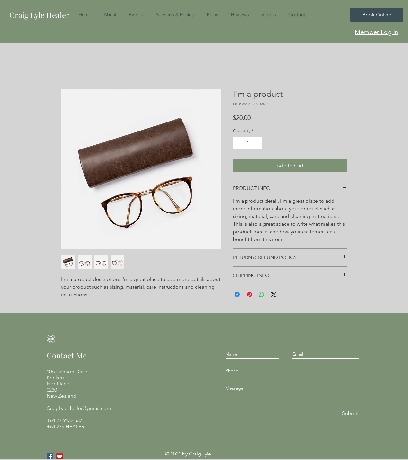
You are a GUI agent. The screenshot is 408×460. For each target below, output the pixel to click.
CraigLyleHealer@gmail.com (79, 408)
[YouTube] (59, 456)
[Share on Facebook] (237, 294)
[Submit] (350, 414)
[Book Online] (376, 15)
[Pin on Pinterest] (249, 294)
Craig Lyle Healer (39, 15)
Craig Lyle (200, 454)
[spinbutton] (247, 143)
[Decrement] (238, 143)
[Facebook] (50, 456)
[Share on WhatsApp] (261, 294)
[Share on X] (274, 294)
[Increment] (257, 143)
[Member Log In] (376, 31)
